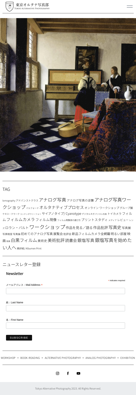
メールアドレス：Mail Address (24, 285)
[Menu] (130, 6)
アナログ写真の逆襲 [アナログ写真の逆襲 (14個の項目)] (80, 200)
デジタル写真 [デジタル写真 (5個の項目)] (101, 214)
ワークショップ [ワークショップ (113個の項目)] (47, 226)
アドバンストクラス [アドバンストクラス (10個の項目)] (27, 200)
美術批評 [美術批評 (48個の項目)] (56, 240)
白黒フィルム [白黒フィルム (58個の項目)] (24, 240)
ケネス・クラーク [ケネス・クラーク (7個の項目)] (10, 214)
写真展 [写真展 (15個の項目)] (126, 228)
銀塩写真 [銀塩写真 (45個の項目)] (85, 240)
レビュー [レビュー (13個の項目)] (123, 220)
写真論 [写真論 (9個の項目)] (16, 234)
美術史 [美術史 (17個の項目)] (42, 240)
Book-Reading (30, 358)
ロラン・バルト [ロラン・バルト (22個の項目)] (17, 227)
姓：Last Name (14, 302)
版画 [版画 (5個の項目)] (8, 241)
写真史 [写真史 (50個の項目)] (115, 227)
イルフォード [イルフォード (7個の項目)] (32, 208)
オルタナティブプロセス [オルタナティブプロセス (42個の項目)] (61, 207)
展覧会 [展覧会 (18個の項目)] (58, 233)
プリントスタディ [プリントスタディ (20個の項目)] (94, 219)
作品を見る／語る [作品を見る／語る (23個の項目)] (79, 227)
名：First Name (14, 319)
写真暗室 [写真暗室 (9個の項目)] (7, 234)
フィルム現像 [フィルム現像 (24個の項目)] (46, 219)
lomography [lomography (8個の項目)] (8, 200)
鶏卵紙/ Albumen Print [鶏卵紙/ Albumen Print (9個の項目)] (29, 248)
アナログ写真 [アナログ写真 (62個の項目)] (52, 199)
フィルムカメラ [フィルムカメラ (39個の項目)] (20, 219)
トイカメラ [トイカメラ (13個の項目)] (114, 213)
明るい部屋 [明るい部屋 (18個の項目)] (119, 233)
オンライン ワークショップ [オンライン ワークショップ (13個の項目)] (101, 208)
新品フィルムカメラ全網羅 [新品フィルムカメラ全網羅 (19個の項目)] (91, 233)
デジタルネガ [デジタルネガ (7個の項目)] (88, 214)
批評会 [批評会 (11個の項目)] (67, 234)
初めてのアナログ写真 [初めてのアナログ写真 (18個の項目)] (37, 233)
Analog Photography (101, 358)
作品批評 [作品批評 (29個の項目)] (100, 227)
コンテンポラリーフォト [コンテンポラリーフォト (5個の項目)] (30, 214)
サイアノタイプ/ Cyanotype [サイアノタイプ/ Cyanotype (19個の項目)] (61, 213)
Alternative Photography (63, 358)
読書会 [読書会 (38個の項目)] (71, 240)
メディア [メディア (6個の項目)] (112, 220)
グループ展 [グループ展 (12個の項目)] (126, 208)
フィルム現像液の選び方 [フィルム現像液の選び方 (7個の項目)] (69, 220)
